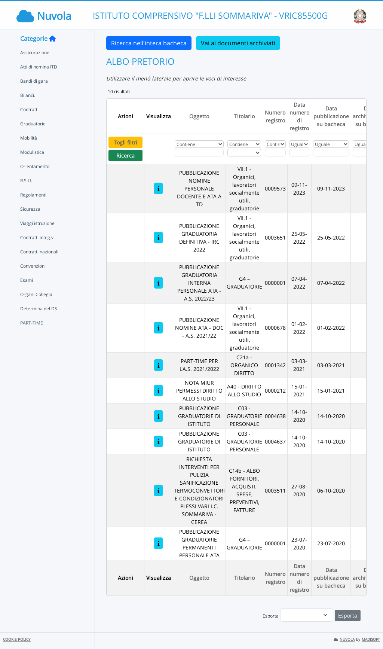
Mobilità (28, 152)
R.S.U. (26, 195)
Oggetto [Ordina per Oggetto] (199, 116)
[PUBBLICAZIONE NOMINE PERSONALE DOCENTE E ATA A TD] (158, 188)
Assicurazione (34, 67)
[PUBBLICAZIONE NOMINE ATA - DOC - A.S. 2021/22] (158, 327)
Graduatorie (33, 138)
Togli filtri (125, 142)
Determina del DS (38, 323)
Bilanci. (27, 109)
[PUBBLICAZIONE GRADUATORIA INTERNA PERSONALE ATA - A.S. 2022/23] (158, 283)
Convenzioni (33, 280)
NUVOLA (344, 639)
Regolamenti (33, 209)
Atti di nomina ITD (38, 81)
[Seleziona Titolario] (244, 152)
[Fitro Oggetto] (199, 152)
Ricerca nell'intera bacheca (149, 43)
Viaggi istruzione (37, 237)
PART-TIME (31, 337)
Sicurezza (30, 223)
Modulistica (32, 166)
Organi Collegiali (37, 308)
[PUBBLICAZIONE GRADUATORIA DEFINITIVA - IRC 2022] (158, 237)
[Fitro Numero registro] (275, 152)
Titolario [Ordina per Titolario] (244, 116)
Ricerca (125, 155)
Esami (26, 294)
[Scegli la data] (299, 152)
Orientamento (34, 180)
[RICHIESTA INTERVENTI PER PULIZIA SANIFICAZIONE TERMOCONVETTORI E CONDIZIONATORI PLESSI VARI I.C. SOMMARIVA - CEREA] (158, 490)
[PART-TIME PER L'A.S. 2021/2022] (158, 365)
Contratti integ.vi (37, 252)
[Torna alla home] (52, 53)
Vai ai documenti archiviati (238, 43)
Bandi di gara (34, 95)
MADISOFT (371, 639)
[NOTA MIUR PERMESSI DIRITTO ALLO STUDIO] (158, 390)
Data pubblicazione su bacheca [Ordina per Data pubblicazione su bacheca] (331, 116)
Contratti (29, 124)
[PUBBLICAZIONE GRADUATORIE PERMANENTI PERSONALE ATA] (158, 543)
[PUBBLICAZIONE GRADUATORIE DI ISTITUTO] (158, 416)
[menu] (306, 615)
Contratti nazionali (39, 266)
